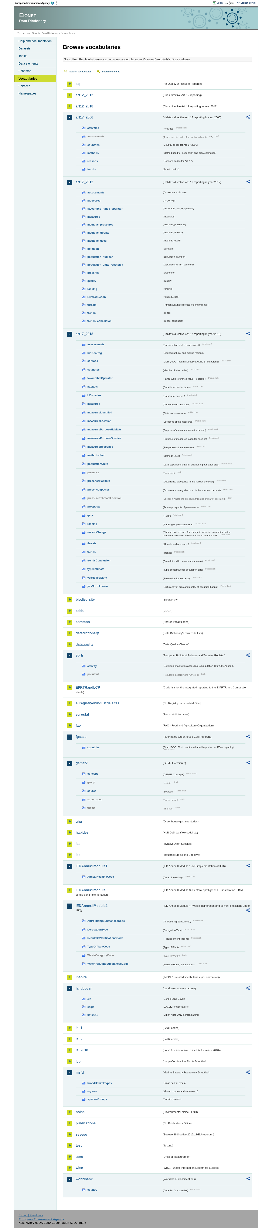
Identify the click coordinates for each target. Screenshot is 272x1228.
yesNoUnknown (97, 586)
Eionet (35, 33)
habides (82, 832)
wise (79, 1168)
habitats (92, 386)
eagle (90, 1006)
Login (220, 2)
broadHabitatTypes (99, 1083)
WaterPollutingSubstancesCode (108, 963)
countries (93, 145)
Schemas (24, 71)
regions (92, 1091)
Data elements (28, 63)
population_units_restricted (105, 264)
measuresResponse (100, 446)
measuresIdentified (99, 412)
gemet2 (82, 763)
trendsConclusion (98, 560)
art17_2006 (84, 117)
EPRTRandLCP (88, 687)
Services (24, 86)
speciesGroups (97, 1099)
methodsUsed (96, 455)
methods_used (96, 240)
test (79, 1145)
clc (89, 999)
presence (93, 272)
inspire (81, 977)
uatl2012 (92, 1015)
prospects (93, 506)
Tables (22, 56)
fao (78, 725)
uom (79, 1157)
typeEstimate (95, 569)
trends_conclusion (99, 321)
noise (80, 1112)
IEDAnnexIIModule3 (91, 890)
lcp (78, 1061)
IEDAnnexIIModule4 (91, 906)
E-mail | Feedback (30, 1215)
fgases (81, 737)
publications (86, 1123)
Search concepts (111, 71)
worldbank (84, 1179)
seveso (81, 1134)
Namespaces (27, 93)
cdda (80, 611)
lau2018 (82, 1050)
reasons (92, 161)
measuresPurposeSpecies (104, 438)
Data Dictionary (50, 33)
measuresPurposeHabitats (104, 429)
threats (91, 304)
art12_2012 (84, 95)
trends (91, 169)
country (92, 1189)
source (91, 790)
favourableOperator (100, 378)
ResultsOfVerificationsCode (105, 938)
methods (93, 153)
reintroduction (96, 297)
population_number (100, 256)
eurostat (82, 714)
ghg (79, 821)
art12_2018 (84, 106)
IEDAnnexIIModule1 (91, 866)
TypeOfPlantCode (98, 946)
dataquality (85, 644)
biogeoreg (94, 200)
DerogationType (97, 929)
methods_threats (98, 232)
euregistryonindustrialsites (97, 703)
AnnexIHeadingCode (100, 876)
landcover (84, 988)
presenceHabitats (98, 480)
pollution (93, 248)
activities (93, 128)
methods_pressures (100, 224)
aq (78, 84)
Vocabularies (27, 78)
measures (93, 216)
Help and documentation (35, 41)
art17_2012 (84, 182)
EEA (36, 3)
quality (91, 280)
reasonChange (96, 532)
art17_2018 (84, 334)
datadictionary (87, 633)
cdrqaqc (92, 360)
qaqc (90, 515)
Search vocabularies (80, 71)
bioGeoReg (94, 353)
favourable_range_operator (105, 208)
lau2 (79, 1039)
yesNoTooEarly (97, 577)
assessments (95, 192)
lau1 (79, 1028)
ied (78, 855)
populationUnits (97, 463)
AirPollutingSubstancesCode (106, 920)
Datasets (24, 48)
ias (78, 844)
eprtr (79, 655)
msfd (80, 1072)
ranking (92, 288)
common (83, 622)
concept (92, 773)
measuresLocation (99, 421)
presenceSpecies (98, 489)
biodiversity (85, 599)
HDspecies (94, 395)
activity (92, 666)
